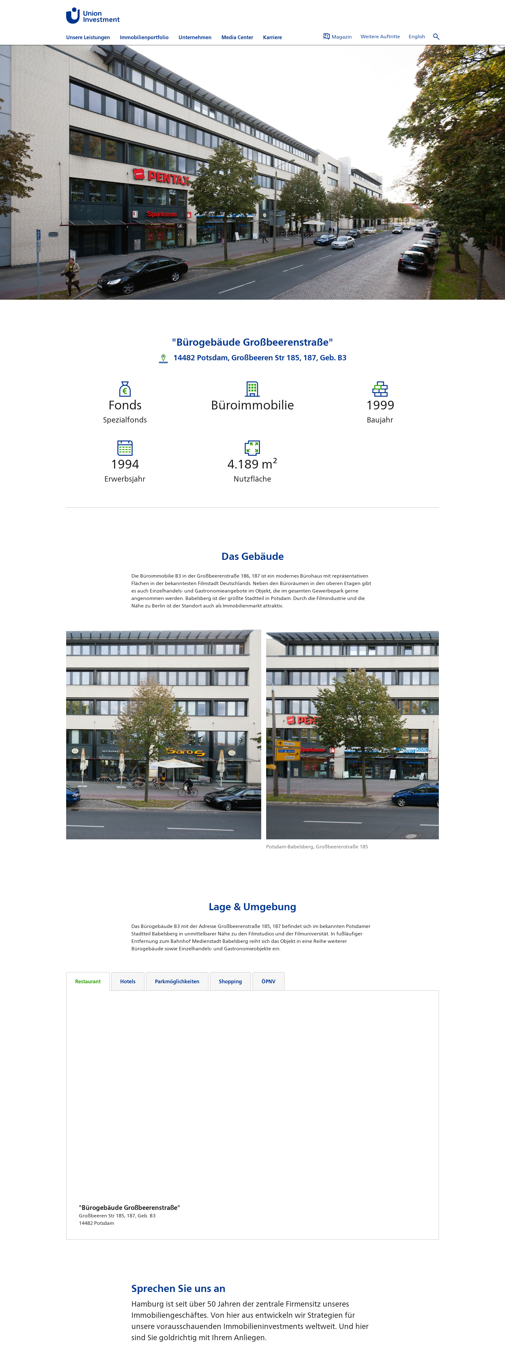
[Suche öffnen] (436, 37)
